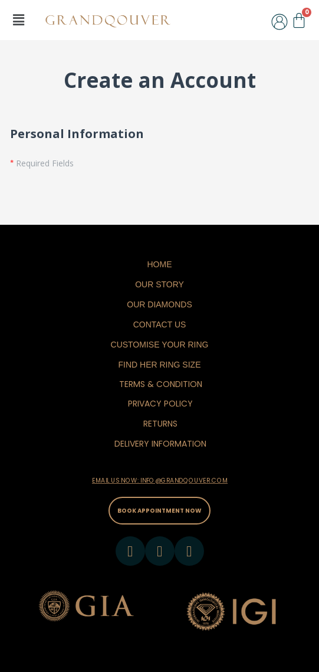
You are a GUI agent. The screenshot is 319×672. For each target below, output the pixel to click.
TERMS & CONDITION (160, 384)
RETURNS (160, 424)
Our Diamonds (159, 304)
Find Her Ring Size (159, 364)
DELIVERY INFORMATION (160, 444)
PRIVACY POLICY (160, 403)
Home (159, 264)
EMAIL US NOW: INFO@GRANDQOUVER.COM (159, 480)
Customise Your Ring (160, 344)
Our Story (159, 284)
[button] (18, 20)
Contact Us (159, 324)
